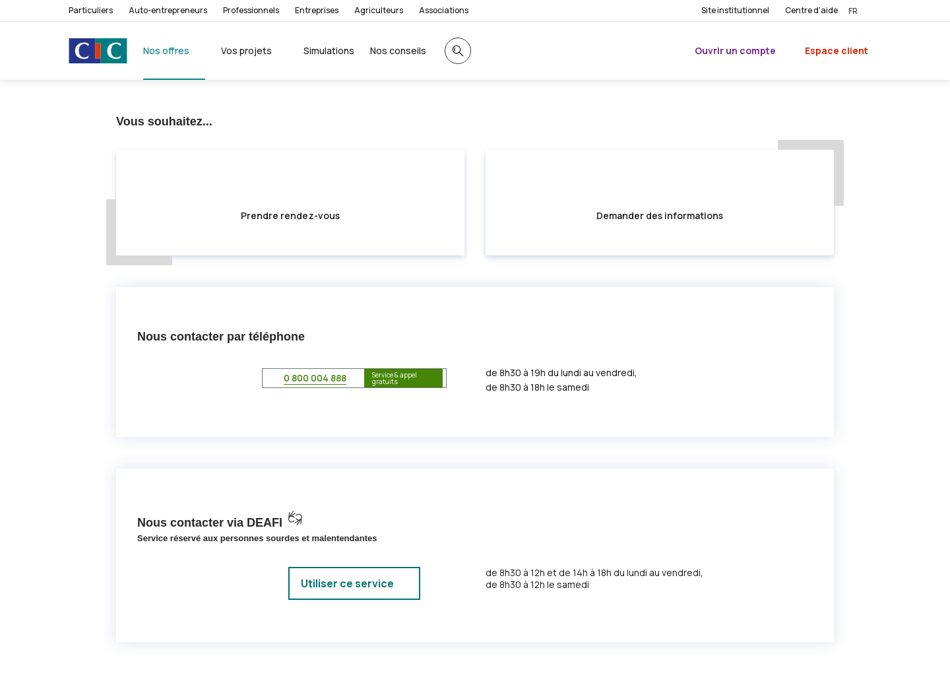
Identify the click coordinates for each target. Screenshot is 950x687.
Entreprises (316, 10)
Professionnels (251, 10)
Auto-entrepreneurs (168, 10)
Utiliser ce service (347, 583)
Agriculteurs (378, 10)
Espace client (836, 50)
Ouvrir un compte (735, 50)
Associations (443, 10)
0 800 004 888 (315, 378)
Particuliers (91, 10)
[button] (290, 202)
